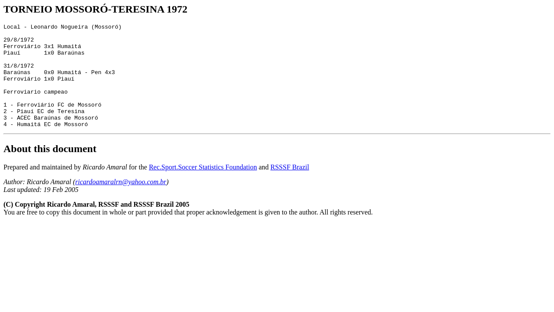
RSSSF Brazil (290, 188)
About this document (50, 169)
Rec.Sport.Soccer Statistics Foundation (203, 188)
